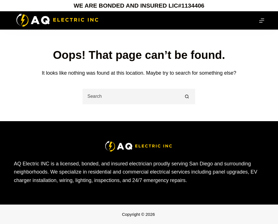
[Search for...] (131, 96)
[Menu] (261, 20)
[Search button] (187, 96)
